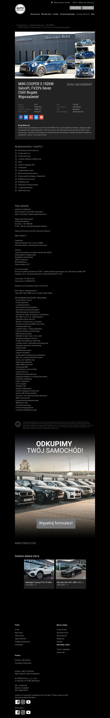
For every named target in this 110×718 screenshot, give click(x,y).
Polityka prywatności (22, 642)
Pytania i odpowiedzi (22, 660)
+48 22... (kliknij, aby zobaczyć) (83, 2)
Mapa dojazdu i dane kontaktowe (27, 674)
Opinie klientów (20, 639)
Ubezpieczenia (35, 14)
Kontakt (55, 14)
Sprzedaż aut (62, 636)
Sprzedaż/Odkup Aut (83, 14)
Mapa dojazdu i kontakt (60, 2)
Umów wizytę (75, 8)
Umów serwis (62, 630)
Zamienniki (61, 652)
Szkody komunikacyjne (67, 14)
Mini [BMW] (50, 25)
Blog (92, 14)
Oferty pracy (19, 636)
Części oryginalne (63, 649)
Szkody (59, 642)
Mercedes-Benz (46, 14)
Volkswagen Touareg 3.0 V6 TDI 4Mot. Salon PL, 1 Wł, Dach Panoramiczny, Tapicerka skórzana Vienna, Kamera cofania (39, 582)
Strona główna (22, 25)
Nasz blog (18, 633)
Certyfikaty (19, 645)
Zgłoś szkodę (88, 8)
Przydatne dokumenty (23, 663)
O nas (17, 630)
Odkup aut (60, 639)
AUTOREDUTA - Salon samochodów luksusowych (20, 9)
